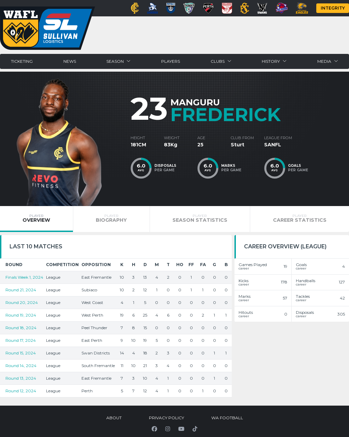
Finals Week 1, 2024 (24, 277)
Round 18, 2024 (20, 327)
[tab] (36, 219)
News (69, 61)
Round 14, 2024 (20, 365)
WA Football (227, 417)
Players (170, 61)
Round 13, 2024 (20, 378)
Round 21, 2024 (20, 289)
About (114, 417)
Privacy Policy (166, 417)
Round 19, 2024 (20, 315)
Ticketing (22, 61)
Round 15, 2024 (20, 352)
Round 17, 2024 (20, 340)
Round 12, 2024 (20, 390)
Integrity (333, 8)
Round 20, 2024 (21, 302)
